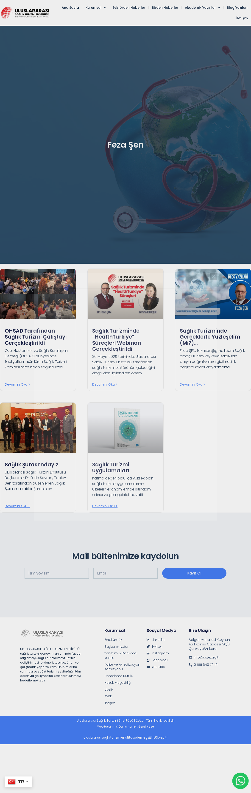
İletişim (242, 18)
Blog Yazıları (237, 7)
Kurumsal (96, 7)
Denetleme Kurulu (118, 676)
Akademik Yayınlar (202, 7)
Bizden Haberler (165, 7)
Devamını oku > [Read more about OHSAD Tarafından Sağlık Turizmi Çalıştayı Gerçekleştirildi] (17, 384)
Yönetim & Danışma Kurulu (120, 655)
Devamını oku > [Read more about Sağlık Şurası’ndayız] (17, 506)
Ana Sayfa (70, 7)
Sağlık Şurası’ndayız (31, 464)
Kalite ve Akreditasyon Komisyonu (122, 666)
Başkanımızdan (116, 646)
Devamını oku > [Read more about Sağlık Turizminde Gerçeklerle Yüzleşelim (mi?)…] (192, 384)
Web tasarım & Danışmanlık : (125, 727)
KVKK (108, 696)
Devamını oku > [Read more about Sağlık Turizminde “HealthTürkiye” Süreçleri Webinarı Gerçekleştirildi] (104, 384)
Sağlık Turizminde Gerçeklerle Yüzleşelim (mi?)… (210, 337)
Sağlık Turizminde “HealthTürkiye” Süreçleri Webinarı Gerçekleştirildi (117, 340)
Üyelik (108, 689)
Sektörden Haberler (128, 7)
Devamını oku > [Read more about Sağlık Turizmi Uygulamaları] (104, 506)
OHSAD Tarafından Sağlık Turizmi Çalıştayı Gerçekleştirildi (36, 337)
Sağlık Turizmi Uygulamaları (110, 467)
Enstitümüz (113, 640)
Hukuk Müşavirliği (117, 683)
